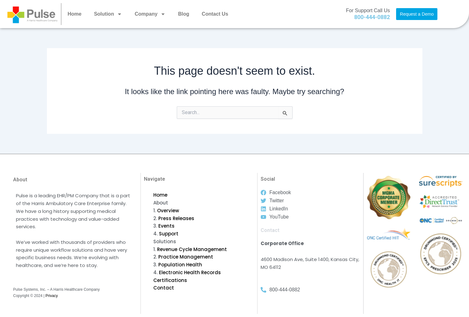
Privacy (51, 296)
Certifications (170, 280)
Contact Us (215, 14)
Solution (108, 14)
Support (168, 233)
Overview (168, 210)
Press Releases (176, 218)
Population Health (180, 264)
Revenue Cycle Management (192, 249)
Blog (183, 14)
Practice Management (185, 257)
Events (166, 226)
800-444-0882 (372, 17)
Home (74, 14)
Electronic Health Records (190, 272)
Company (150, 14)
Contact (163, 287)
